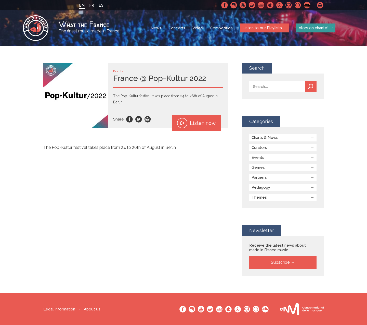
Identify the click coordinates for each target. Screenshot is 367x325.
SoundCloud (307, 5)
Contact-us (320, 5)
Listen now (196, 123)
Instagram (233, 5)
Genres (258, 167)
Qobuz (298, 5)
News (156, 28)
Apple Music (270, 5)
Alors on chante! (313, 28)
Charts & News (265, 137)
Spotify (252, 5)
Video (197, 28)
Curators (259, 147)
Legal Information (59, 309)
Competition (221, 28)
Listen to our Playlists (262, 28)
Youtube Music (279, 5)
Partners (259, 177)
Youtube (243, 5)
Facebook (224, 5)
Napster (288, 5)
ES (101, 5)
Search (311, 86)
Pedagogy (261, 187)
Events (258, 157)
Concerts (176, 28)
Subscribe (280, 262)
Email (148, 119)
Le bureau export (302, 309)
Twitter (138, 119)
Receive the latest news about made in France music (277, 247)
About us (92, 309)
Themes (259, 197)
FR (91, 5)
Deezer (261, 5)
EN (82, 5)
